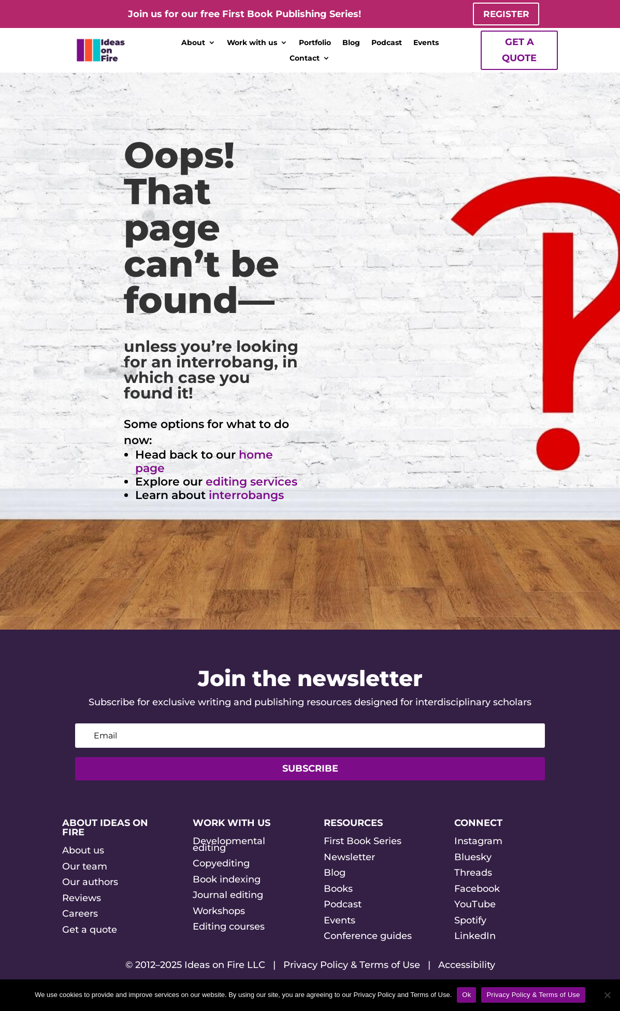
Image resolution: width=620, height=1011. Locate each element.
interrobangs (246, 496)
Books (338, 889)
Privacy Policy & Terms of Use (351, 966)
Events (426, 43)
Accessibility (466, 966)
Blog (351, 43)
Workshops (219, 911)
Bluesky (473, 857)
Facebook (477, 889)
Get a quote (519, 51)
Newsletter (349, 857)
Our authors (90, 883)
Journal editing (228, 896)
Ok (466, 995)
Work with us (252, 43)
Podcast (386, 43)
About (193, 43)
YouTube (475, 905)
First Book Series (362, 841)
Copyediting (221, 864)
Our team (84, 867)
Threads (473, 873)
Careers (80, 914)
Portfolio (315, 43)
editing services (251, 483)
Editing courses (229, 927)
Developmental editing (229, 845)
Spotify (470, 921)
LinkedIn (475, 937)
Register (506, 14)
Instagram (478, 841)
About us (83, 851)
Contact (305, 59)
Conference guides (368, 937)
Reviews (81, 898)
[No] (607, 995)
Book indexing (227, 880)
